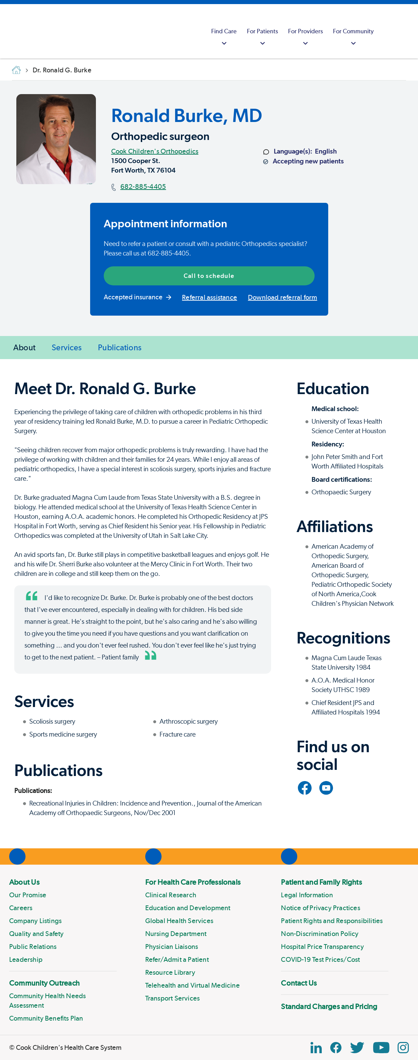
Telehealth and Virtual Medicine (192, 985)
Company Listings (35, 921)
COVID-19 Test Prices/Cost (320, 959)
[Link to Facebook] (305, 788)
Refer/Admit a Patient (177, 959)
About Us (24, 882)
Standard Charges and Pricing (329, 1006)
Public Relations (32, 946)
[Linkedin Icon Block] (316, 1047)
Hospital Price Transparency (322, 946)
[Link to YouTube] (326, 788)
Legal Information (307, 895)
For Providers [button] (305, 38)
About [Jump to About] (24, 347)
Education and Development (188, 908)
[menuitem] (224, 31)
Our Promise (27, 895)
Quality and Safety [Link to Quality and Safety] (36, 934)
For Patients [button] (262, 38)
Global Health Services (179, 921)
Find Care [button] (224, 38)
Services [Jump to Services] (67, 347)
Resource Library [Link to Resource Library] (170, 972)
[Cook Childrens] (8, 31)
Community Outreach (44, 982)
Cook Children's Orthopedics (154, 151)
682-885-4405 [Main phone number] (143, 186)
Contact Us (299, 982)
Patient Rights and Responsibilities (332, 921)
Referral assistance (209, 297)
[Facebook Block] (335, 1047)
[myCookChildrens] (387, 31)
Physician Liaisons (171, 946)
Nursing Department (176, 934)
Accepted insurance (137, 297)
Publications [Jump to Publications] (119, 347)
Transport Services (172, 998)
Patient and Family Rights (321, 882)
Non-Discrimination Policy (319, 934)
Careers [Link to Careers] (20, 908)
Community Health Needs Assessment (47, 1000)
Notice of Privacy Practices (320, 908)
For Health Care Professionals (192, 882)
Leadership (26, 959)
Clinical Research (170, 895)
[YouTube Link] (381, 1047)
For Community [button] (353, 38)
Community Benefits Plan (46, 1018)
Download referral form (282, 297)
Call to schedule (209, 275)
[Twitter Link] (357, 1047)
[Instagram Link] (403, 1047)
